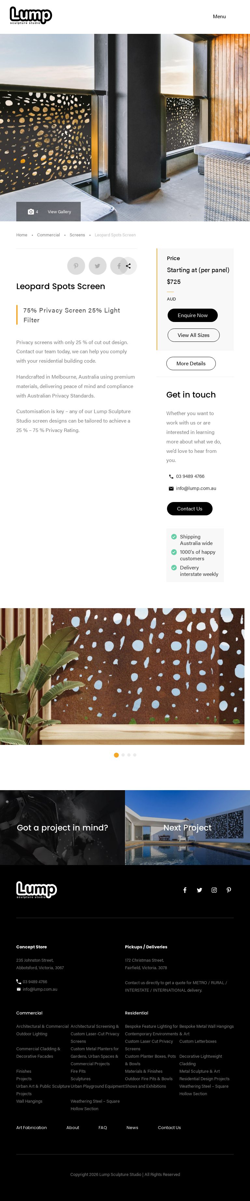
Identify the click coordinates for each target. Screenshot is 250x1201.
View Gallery (59, 212)
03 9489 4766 (186, 476)
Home (21, 235)
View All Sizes (194, 335)
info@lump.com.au (192, 488)
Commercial (48, 235)
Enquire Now (193, 315)
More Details (191, 363)
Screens (77, 235)
